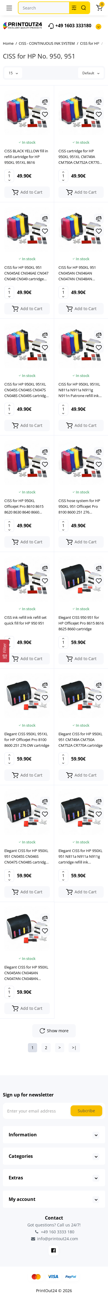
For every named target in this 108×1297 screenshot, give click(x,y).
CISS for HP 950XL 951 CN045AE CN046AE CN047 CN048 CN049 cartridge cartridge (26, 273)
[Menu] (9, 8)
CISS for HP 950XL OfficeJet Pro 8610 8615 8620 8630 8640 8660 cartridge (23, 506)
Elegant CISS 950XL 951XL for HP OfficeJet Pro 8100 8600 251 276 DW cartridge (26, 739)
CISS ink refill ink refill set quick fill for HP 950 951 (25, 620)
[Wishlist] (45, 114)
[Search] (83, 7)
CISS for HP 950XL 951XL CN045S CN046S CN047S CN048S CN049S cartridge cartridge (26, 390)
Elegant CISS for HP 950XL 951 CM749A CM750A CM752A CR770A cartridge (80, 739)
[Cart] (99, 8)
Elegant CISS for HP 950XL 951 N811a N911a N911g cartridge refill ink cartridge (80, 856)
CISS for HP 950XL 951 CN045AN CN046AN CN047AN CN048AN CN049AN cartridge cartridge (77, 273)
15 (13, 73)
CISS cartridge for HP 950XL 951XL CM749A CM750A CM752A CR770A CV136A (79, 156)
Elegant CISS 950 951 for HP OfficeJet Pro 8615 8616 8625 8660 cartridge (81, 623)
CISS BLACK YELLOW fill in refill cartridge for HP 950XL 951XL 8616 (26, 156)
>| (74, 1047)
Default (90, 73)
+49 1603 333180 (69, 26)
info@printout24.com (54, 1238)
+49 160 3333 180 (54, 1231)
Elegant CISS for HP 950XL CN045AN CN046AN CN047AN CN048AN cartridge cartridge (26, 973)
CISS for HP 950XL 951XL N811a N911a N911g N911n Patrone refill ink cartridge (79, 390)
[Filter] (4, 650)
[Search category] (74, 7)
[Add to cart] (27, 192)
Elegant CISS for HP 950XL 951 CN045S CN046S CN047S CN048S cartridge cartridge (26, 856)
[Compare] (45, 102)
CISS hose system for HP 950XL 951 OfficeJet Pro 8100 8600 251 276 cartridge (79, 506)
